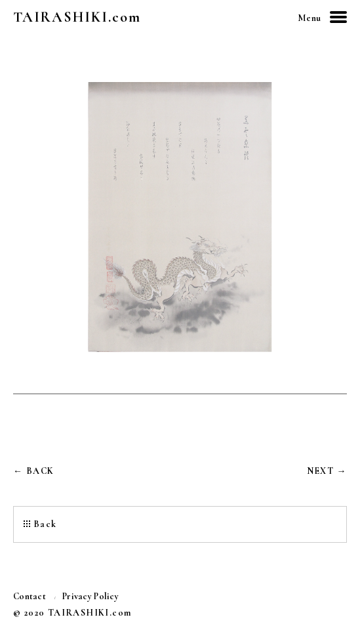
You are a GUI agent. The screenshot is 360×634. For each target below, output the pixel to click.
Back (45, 524)
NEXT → (327, 470)
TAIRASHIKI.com (77, 17)
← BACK (33, 470)
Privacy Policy (90, 596)
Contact (29, 596)
